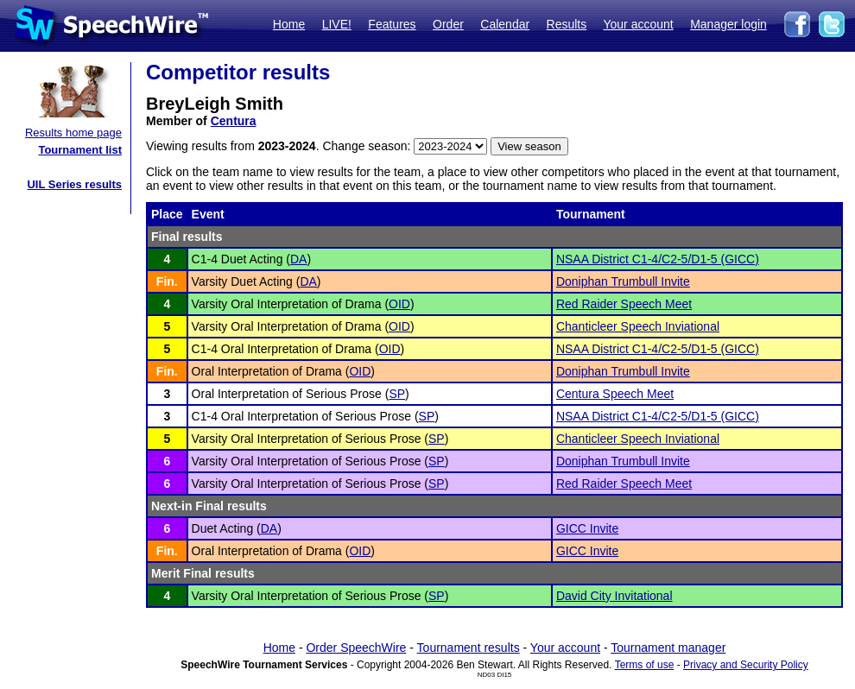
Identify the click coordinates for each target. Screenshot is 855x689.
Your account (638, 24)
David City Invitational (614, 596)
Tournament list (80, 149)
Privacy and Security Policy (745, 665)
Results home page (73, 132)
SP (397, 394)
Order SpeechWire (356, 647)
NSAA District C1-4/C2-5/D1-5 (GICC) (657, 259)
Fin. (167, 281)
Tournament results (468, 647)
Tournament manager (668, 647)
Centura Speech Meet (615, 394)
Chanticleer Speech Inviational (637, 326)
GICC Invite (587, 528)
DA (298, 259)
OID (399, 304)
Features (391, 24)
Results (567, 24)
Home (289, 24)
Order (448, 24)
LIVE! (337, 24)
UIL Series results (74, 184)
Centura (233, 121)
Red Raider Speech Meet (624, 304)
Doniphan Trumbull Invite (623, 281)
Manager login (728, 24)
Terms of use (644, 665)
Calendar (504, 24)
